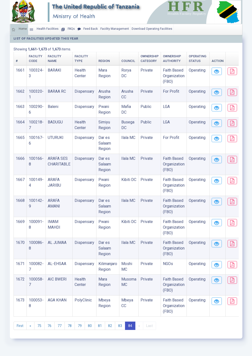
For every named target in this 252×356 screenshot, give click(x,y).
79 (80, 326)
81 (100, 326)
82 (110, 326)
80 (90, 326)
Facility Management (114, 28)
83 (120, 326)
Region (104, 61)
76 (49, 326)
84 (130, 326)
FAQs (68, 29)
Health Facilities (44, 29)
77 (60, 326)
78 (70, 326)
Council (128, 61)
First (20, 326)
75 (39, 326)
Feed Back (88, 29)
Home (19, 29)
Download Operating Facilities (152, 28)
